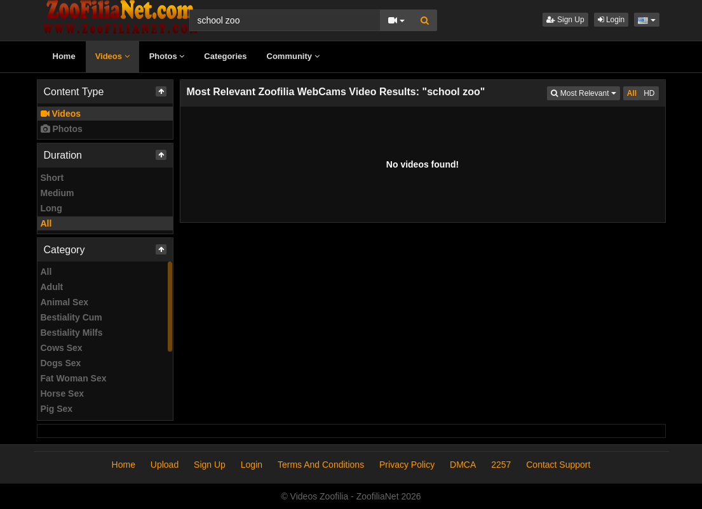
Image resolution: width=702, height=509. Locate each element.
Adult (52, 287)
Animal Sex (64, 302)
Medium (57, 193)
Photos (167, 56)
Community (293, 56)
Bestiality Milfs (72, 332)
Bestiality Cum (71, 317)
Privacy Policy (407, 464)
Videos (112, 56)
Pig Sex (57, 409)
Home (64, 56)
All (46, 223)
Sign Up (565, 19)
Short (52, 178)
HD (649, 93)
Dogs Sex (61, 363)
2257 (501, 464)
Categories (225, 56)
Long (51, 208)
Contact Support (558, 464)
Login (611, 19)
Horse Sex (62, 393)
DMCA (463, 464)
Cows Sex (62, 348)
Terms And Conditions (321, 464)
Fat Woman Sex (74, 378)
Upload (165, 464)
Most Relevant (585, 92)
